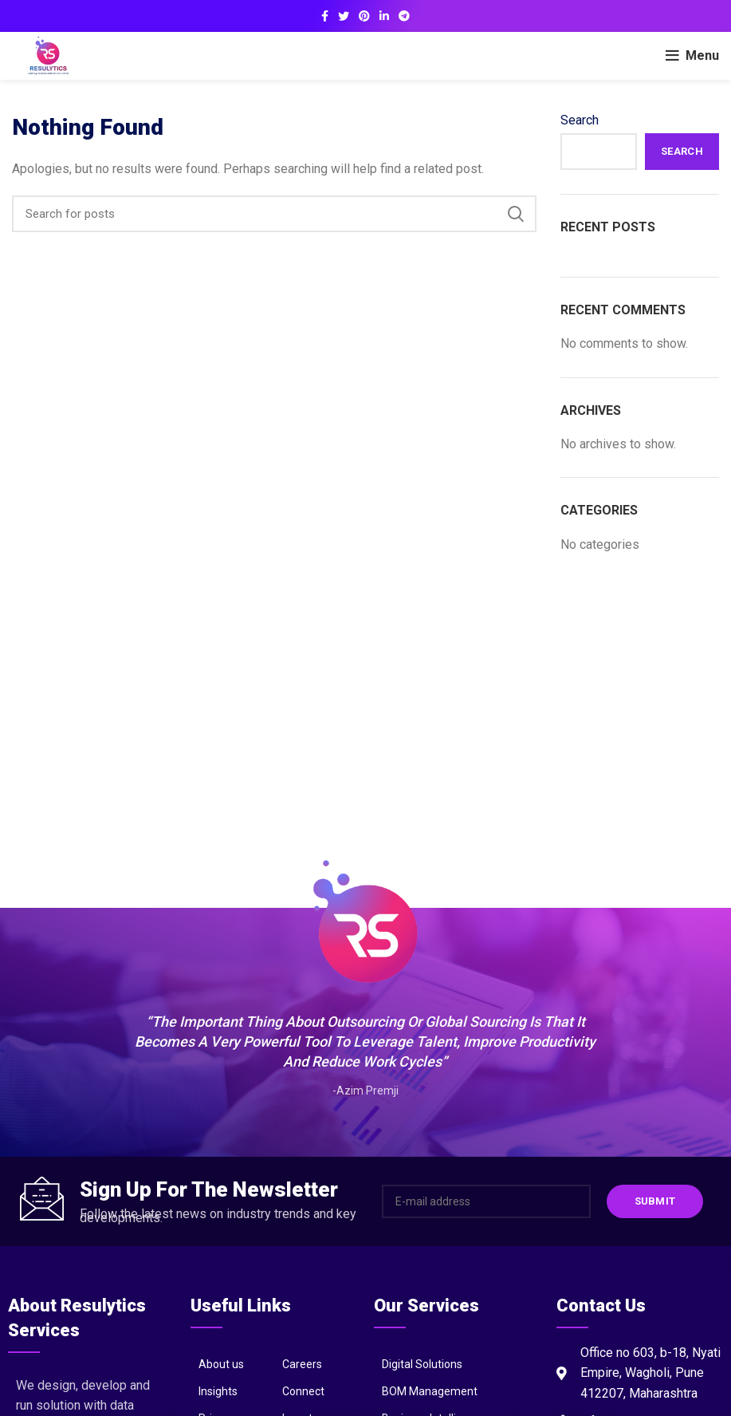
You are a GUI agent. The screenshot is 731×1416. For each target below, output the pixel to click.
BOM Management (430, 1391)
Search (579, 120)
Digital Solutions (422, 1364)
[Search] (274, 213)
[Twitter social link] (343, 16)
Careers (302, 1364)
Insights (218, 1391)
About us (221, 1364)
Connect (303, 1391)
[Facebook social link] (324, 16)
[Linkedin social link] (384, 16)
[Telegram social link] (404, 16)
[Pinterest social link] (364, 16)
